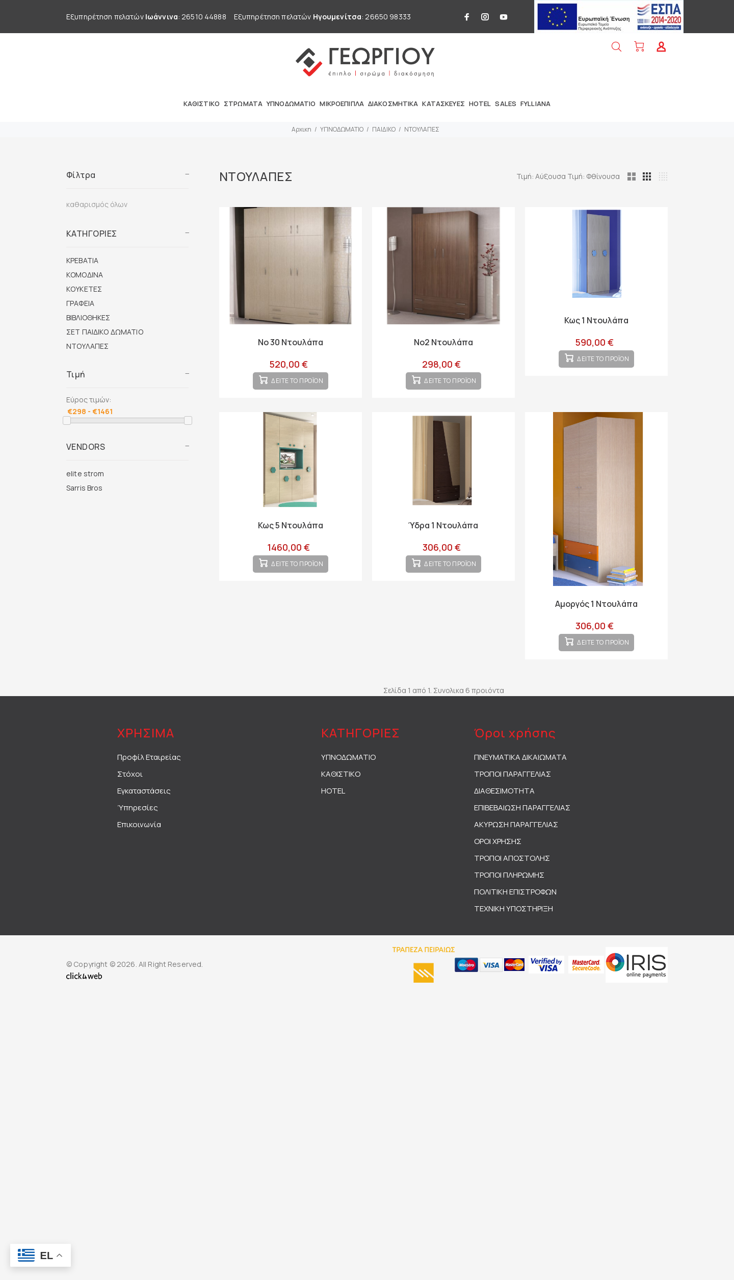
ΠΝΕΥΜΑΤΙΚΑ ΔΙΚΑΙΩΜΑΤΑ (520, 773)
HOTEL (333, 807)
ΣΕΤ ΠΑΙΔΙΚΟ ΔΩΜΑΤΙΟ (104, 332)
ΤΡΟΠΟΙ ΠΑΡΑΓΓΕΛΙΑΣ (512, 790)
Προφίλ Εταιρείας (149, 773)
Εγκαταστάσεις (144, 807)
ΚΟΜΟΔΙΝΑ (84, 274)
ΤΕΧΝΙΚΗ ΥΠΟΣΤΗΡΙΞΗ (513, 924)
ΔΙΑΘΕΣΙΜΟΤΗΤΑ (504, 807)
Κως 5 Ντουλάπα (290, 533)
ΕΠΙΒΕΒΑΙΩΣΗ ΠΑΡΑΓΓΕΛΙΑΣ (522, 823)
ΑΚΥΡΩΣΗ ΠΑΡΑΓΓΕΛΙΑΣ (516, 840)
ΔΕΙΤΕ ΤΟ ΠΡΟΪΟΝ (297, 389)
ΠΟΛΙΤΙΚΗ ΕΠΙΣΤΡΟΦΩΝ (515, 908)
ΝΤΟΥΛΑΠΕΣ (421, 129)
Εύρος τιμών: (88, 399)
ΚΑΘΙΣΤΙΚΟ (340, 790)
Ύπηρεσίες (137, 823)
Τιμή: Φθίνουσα (641, 176)
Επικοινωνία (139, 840)
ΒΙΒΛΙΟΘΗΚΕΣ (88, 317)
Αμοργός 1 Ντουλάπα (596, 612)
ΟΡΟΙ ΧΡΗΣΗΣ (497, 857)
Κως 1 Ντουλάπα (596, 320)
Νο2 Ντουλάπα (443, 342)
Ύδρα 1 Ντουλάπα (443, 533)
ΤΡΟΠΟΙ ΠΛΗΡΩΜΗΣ (509, 891)
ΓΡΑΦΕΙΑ (80, 303)
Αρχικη (301, 129)
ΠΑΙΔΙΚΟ (384, 129)
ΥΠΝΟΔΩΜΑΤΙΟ (341, 129)
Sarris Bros (84, 488)
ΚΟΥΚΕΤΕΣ (84, 289)
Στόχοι (130, 790)
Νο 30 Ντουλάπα (290, 342)
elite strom (85, 473)
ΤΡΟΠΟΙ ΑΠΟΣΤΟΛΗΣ (512, 874)
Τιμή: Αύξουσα (589, 176)
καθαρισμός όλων (96, 204)
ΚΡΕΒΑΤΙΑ (82, 260)
